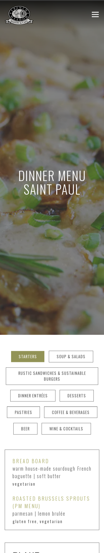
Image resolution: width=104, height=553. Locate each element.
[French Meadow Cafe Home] (32, 14)
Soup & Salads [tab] (71, 335)
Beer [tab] (25, 407)
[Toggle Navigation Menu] (95, 14)
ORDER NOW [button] (52, 545)
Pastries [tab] (23, 391)
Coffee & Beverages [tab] (71, 391)
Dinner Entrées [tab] (33, 374)
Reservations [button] (52, 529)
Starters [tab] (28, 335)
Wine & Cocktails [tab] (66, 407)
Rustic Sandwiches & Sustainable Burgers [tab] (52, 355)
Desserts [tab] (76, 374)
